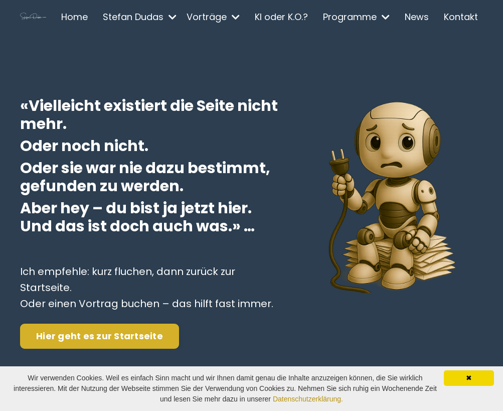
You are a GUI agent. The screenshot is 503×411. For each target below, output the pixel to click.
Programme (356, 17)
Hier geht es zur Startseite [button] (99, 336)
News (417, 17)
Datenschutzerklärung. (308, 399)
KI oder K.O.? (281, 17)
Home (74, 17)
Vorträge (213, 17)
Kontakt (461, 17)
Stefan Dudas (140, 17)
